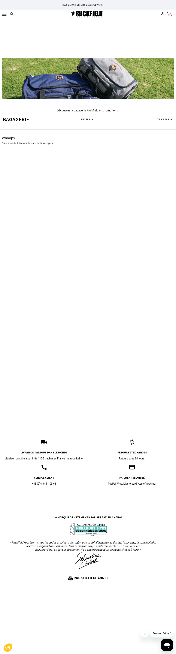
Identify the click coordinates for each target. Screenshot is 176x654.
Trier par (165, 119)
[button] (7, 647)
